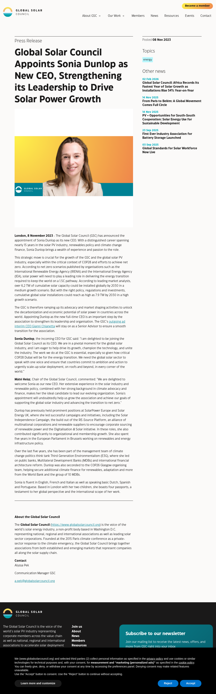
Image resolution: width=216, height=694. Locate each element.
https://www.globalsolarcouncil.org (75, 524)
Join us (77, 626)
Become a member (197, 5)
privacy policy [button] (155, 658)
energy (147, 59)
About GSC (89, 15)
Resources (171, 15)
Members (138, 15)
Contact (205, 15)
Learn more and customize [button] (38, 683)
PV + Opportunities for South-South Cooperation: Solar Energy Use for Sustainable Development (168, 119)
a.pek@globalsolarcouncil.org (35, 581)
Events (189, 15)
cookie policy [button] (186, 662)
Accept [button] (190, 683)
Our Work (114, 15)
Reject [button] (168, 683)
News (154, 15)
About (76, 631)
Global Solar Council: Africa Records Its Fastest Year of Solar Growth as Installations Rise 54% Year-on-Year (170, 86)
